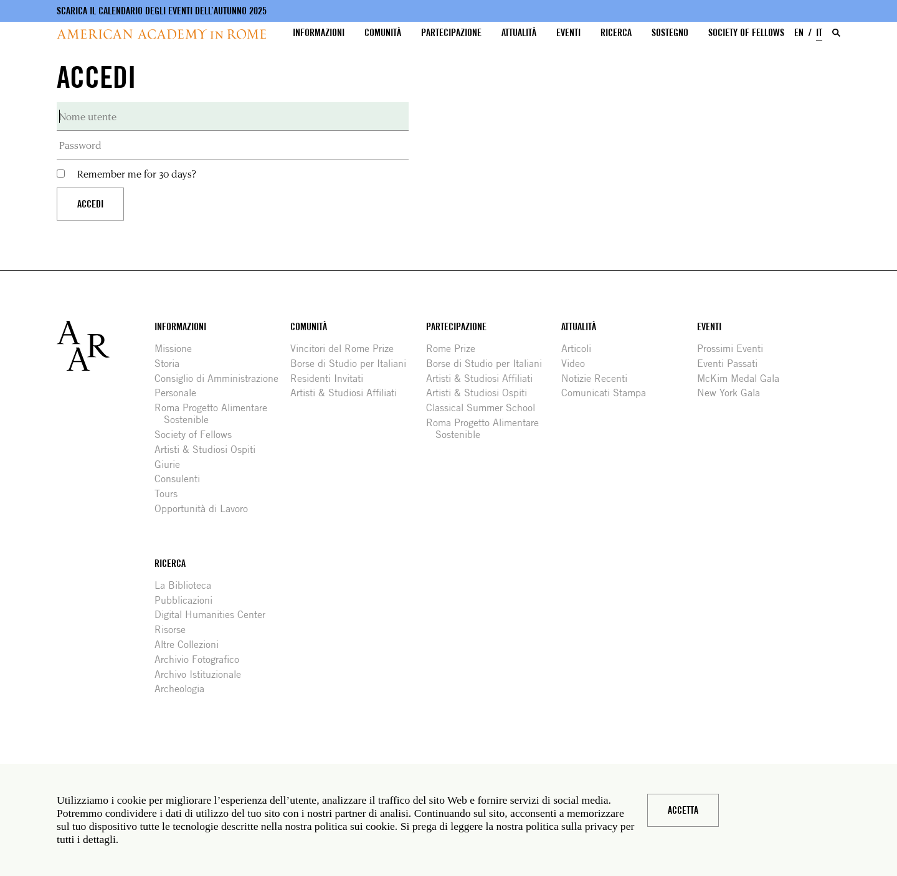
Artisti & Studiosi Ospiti (209, 449)
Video (578, 363)
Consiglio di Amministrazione (221, 378)
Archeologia (184, 689)
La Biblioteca (187, 585)
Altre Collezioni (191, 644)
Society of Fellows (746, 33)
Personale (180, 393)
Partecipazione (451, 33)
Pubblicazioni (188, 600)
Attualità (518, 33)
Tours (171, 494)
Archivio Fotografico (201, 659)
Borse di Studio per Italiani (353, 363)
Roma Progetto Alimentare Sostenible (215, 414)
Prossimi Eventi (734, 349)
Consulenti (182, 479)
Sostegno (670, 33)
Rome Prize (455, 349)
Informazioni (318, 33)
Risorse (175, 630)
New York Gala (733, 393)
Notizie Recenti (599, 378)
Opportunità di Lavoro (206, 509)
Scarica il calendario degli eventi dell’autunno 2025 (162, 11)
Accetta (683, 810)
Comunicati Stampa (608, 393)
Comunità (382, 33)
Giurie (172, 464)
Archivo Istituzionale (202, 674)
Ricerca (616, 33)
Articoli (581, 349)
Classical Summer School (485, 408)
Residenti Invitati (331, 378)
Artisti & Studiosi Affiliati (348, 393)
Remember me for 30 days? (136, 173)
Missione (178, 349)
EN (799, 33)
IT (819, 33)
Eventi (568, 33)
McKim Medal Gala (742, 378)
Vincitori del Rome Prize (347, 349)
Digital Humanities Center (214, 615)
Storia (171, 363)
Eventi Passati (731, 363)
